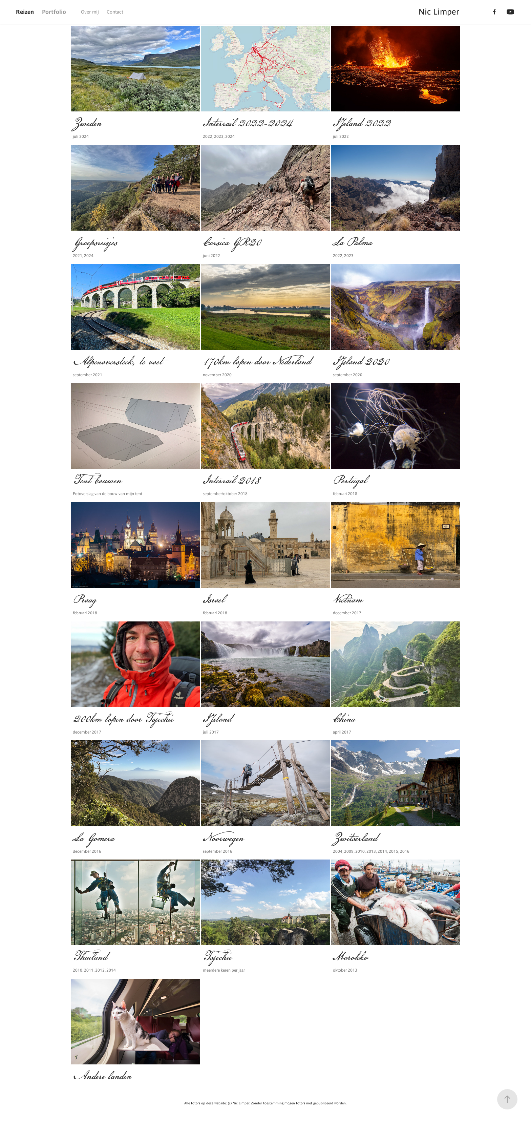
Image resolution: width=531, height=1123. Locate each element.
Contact (115, 12)
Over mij (90, 12)
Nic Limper (439, 11)
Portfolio (54, 11)
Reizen (25, 11)
